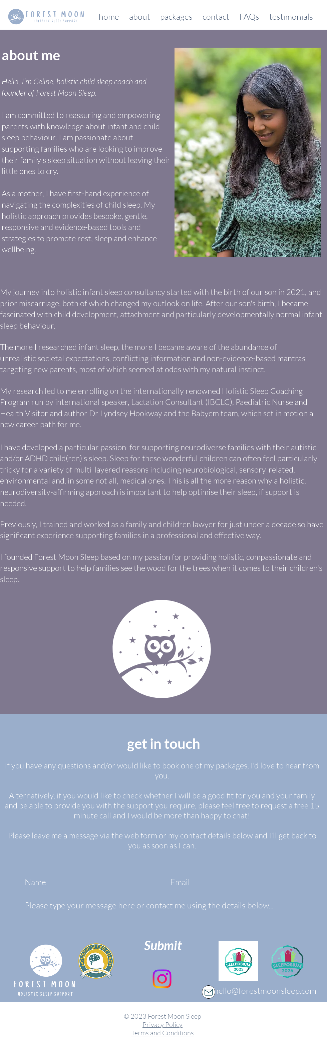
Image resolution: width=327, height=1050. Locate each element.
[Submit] (163, 945)
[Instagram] (162, 978)
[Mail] (208, 992)
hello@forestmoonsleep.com (265, 990)
